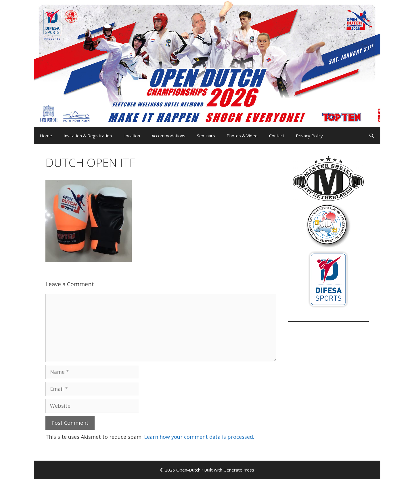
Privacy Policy (309, 135)
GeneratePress (238, 470)
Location (131, 135)
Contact (276, 135)
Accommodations (168, 135)
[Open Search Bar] (371, 135)
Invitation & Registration (88, 135)
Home (46, 135)
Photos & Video (242, 135)
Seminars (206, 135)
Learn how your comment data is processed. (199, 436)
